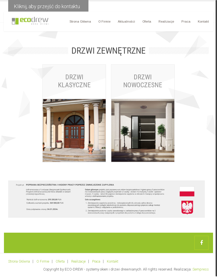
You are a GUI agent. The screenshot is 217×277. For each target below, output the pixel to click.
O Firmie (103, 22)
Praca (185, 22)
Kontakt (202, 22)
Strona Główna (79, 22)
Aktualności (125, 22)
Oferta (146, 22)
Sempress (200, 269)
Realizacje (165, 22)
